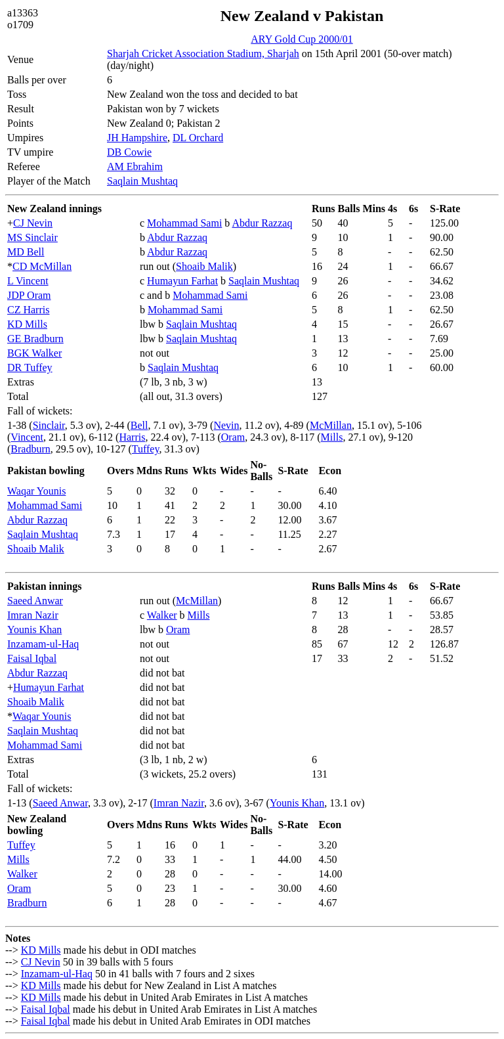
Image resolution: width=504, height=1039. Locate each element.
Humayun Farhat (182, 280)
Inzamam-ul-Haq (43, 644)
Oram (233, 437)
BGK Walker (34, 353)
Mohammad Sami (184, 223)
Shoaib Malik (204, 266)
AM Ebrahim (135, 166)
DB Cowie (129, 152)
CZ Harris (28, 309)
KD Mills (27, 324)
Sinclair (49, 425)
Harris (132, 437)
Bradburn (30, 448)
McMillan (331, 425)
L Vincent (28, 280)
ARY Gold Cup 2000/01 (301, 39)
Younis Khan (34, 629)
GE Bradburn (35, 338)
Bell (139, 425)
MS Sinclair (32, 237)
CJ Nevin (32, 223)
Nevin (226, 425)
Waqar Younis (36, 491)
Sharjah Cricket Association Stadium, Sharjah (203, 53)
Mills (332, 437)
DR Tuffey (29, 367)
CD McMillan (42, 266)
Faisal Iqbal (31, 658)
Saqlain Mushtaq (142, 181)
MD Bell (25, 251)
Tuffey (145, 448)
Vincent (26, 437)
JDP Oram (29, 295)
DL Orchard (198, 137)
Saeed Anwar (35, 600)
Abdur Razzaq (262, 223)
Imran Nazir (32, 615)
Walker (162, 615)
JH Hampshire (137, 137)
